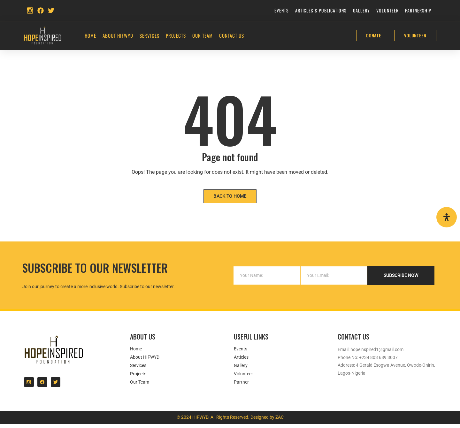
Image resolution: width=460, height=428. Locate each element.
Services (149, 35)
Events (281, 10)
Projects (176, 35)
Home (90, 35)
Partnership (418, 10)
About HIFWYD (118, 35)
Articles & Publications (321, 10)
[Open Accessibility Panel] (446, 217)
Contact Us (231, 35)
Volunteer (387, 10)
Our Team (202, 35)
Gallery (361, 10)
